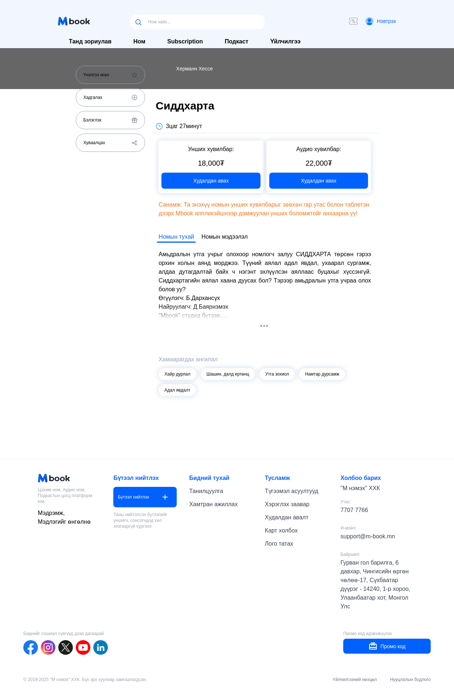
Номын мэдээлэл (224, 237)
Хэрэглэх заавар (287, 504)
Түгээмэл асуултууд (291, 491)
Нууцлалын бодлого (410, 679)
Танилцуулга (206, 491)
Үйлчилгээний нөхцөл (355, 679)
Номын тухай (176, 237)
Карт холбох (281, 530)
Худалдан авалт (287, 517)
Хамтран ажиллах (213, 504)
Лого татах (279, 544)
